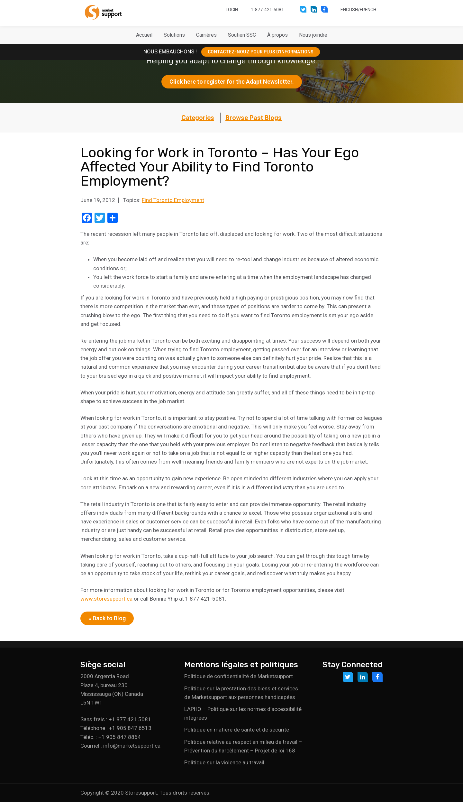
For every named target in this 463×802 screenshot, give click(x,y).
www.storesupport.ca (106, 598)
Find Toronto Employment (173, 200)
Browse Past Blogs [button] (253, 118)
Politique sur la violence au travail (224, 762)
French (368, 9)
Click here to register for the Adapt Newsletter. (231, 81)
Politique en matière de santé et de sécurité (236, 729)
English (349, 9)
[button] (174, 35)
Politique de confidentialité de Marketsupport (238, 676)
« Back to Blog (107, 618)
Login (232, 9)
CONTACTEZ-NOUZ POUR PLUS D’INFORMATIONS (260, 51)
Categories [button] (197, 118)
